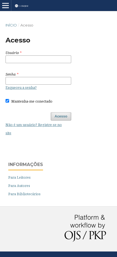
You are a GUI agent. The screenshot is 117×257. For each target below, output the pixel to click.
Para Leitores (19, 177)
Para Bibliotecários (24, 193)
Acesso (61, 116)
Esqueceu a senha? (21, 87)
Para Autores (19, 185)
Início (11, 25)
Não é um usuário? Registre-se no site (34, 128)
